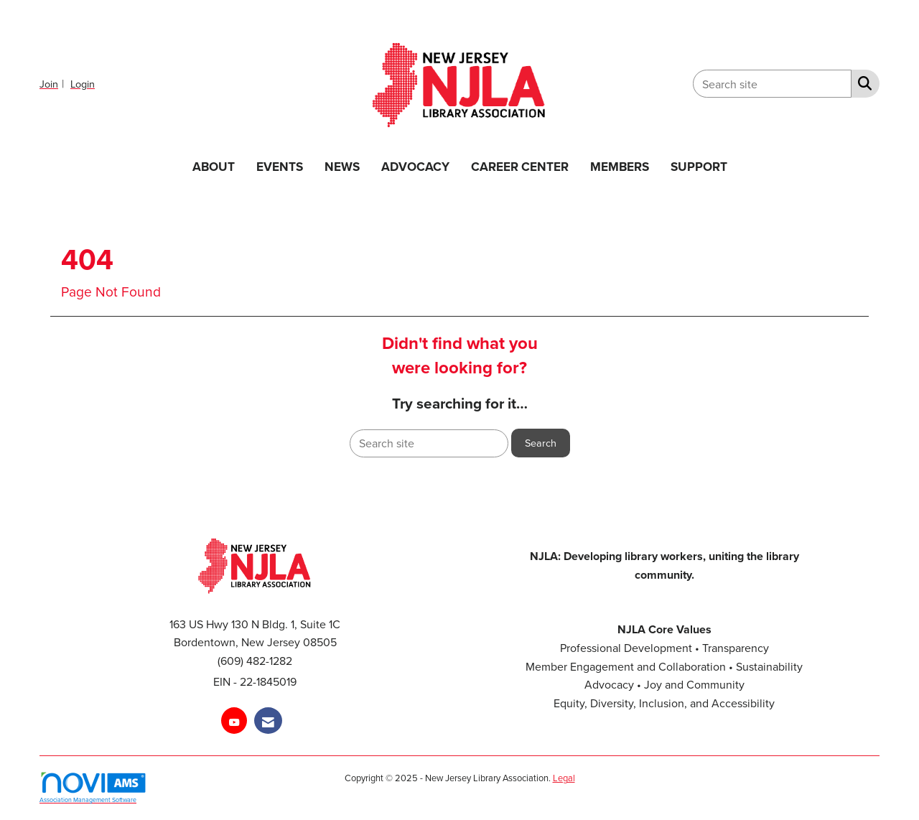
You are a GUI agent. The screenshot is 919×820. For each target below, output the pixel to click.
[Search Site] (862, 82)
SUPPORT (699, 166)
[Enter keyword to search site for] (772, 84)
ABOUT (213, 166)
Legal (564, 777)
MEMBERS (619, 166)
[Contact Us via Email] (268, 720)
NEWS (342, 166)
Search (540, 442)
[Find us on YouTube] (234, 720)
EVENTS (279, 166)
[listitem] (53, 83)
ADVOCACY (415, 166)
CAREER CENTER (520, 166)
